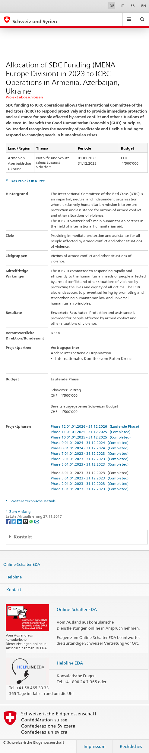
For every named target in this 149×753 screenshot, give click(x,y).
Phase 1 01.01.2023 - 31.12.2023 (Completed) (89, 489)
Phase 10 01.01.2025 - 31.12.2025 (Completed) (91, 437)
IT (122, 5)
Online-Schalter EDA (21, 564)
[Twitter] (14, 521)
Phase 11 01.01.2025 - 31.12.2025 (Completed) (91, 432)
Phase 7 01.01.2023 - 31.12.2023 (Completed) (89, 453)
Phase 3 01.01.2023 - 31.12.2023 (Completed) (89, 478)
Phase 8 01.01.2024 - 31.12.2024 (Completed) (89, 448)
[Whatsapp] (31, 521)
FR (133, 5)
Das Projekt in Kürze (27, 180)
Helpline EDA (70, 662)
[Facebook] (8, 521)
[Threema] (26, 521)
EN (143, 5)
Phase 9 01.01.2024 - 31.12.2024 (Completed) (89, 443)
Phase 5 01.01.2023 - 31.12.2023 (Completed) (89, 464)
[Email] (36, 521)
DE (111, 5)
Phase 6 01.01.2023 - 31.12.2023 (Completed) (89, 459)
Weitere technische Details (32, 501)
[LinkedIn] (20, 521)
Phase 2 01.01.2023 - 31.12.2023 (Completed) (89, 483)
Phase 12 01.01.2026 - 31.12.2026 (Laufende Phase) (95, 426)
